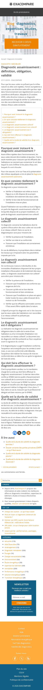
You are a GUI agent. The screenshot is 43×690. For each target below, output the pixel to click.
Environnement (10, 559)
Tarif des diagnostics (21, 643)
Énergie (7, 553)
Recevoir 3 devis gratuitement (21, 43)
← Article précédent (9, 467)
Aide (21, 632)
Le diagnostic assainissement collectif (17, 125)
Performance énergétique (14, 572)
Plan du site (22, 669)
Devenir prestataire (21, 636)
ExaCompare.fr (20, 488)
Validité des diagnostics (21, 647)
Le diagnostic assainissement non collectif (19, 127)
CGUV (21, 672)
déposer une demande (21, 504)
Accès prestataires (21, 12)
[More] (28, 433)
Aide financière (10, 544)
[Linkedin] (24, 433)
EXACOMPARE (16, 80)
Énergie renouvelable (13, 556)
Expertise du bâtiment (13, 566)
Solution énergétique (13, 575)
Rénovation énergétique (21, 639)
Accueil (3, 59)
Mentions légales (21, 676)
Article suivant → (35, 467)
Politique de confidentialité (21, 680)
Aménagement (10, 547)
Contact (21, 628)
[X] (19, 433)
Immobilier (9, 568)
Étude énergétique (12, 562)
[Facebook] (15, 433)
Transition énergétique (13, 578)
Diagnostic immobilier (14, 59)
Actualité (8, 541)
